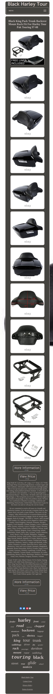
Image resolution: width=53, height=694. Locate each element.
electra (31, 635)
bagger (40, 636)
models (27, 667)
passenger (25, 649)
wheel (41, 664)
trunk (37, 640)
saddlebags (16, 645)
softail (43, 622)
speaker (40, 645)
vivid (12, 627)
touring (21, 657)
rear (23, 664)
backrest (28, 630)
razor (26, 652)
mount (17, 652)
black (38, 657)
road (20, 625)
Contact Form (27, 681)
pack (15, 635)
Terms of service (27, 689)
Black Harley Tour (27, 677)
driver (27, 644)
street (14, 663)
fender (12, 622)
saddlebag (37, 653)
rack (16, 648)
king (17, 641)
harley (24, 620)
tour (26, 640)
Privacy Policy (27, 685)
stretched (29, 627)
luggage (40, 631)
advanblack (15, 631)
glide (32, 662)
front (35, 621)
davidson (36, 648)
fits (34, 645)
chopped (39, 626)
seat (23, 636)
